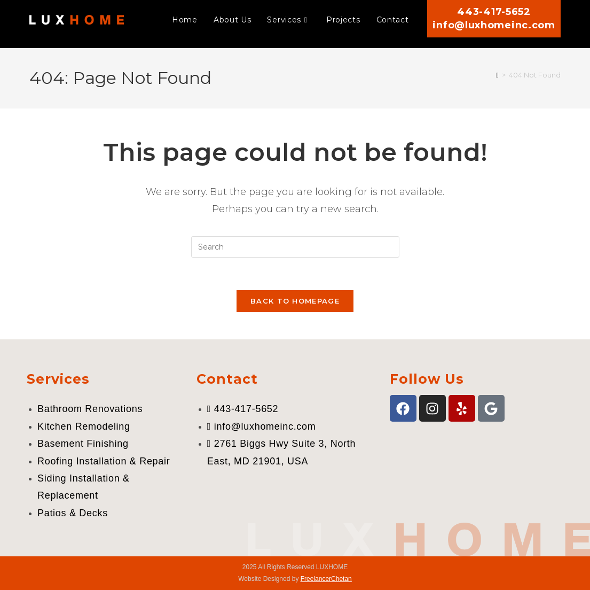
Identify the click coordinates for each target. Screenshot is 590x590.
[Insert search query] (295, 247)
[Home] (497, 75)
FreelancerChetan (326, 579)
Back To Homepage (295, 301)
